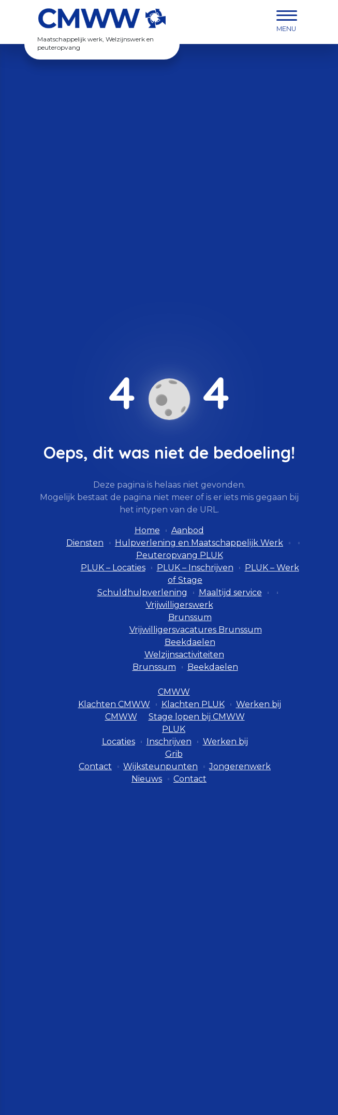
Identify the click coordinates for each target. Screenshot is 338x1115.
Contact (95, 766)
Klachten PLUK (193, 704)
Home (147, 530)
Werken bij (225, 741)
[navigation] (286, 22)
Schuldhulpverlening (142, 592)
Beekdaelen (190, 642)
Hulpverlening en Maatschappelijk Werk (199, 543)
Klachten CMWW (114, 704)
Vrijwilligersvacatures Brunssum (195, 630)
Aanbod (187, 530)
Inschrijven (169, 741)
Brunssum (190, 617)
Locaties (118, 741)
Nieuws (146, 779)
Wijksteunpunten (160, 766)
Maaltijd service (230, 592)
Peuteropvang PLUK (179, 555)
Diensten (85, 543)
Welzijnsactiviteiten (184, 654)
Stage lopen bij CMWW (197, 717)
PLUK (173, 729)
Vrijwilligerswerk (179, 605)
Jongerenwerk (240, 766)
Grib (174, 754)
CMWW (174, 692)
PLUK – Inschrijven (195, 568)
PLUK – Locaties (113, 568)
